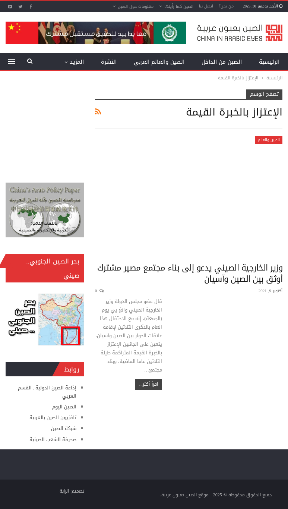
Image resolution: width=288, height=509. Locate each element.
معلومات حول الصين (136, 6)
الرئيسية (269, 62)
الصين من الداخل (222, 62)
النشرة (109, 62)
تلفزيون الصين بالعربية (52, 417)
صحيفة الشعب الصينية (52, 439)
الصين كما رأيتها (178, 6)
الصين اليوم (64, 406)
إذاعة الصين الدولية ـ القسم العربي (47, 392)
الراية (64, 491)
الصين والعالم (269, 139)
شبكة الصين (63, 428)
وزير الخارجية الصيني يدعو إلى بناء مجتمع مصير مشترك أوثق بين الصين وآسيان (190, 273)
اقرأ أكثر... (148, 384)
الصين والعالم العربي (159, 62)
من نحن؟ (226, 6)
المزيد (77, 62)
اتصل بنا (206, 6)
